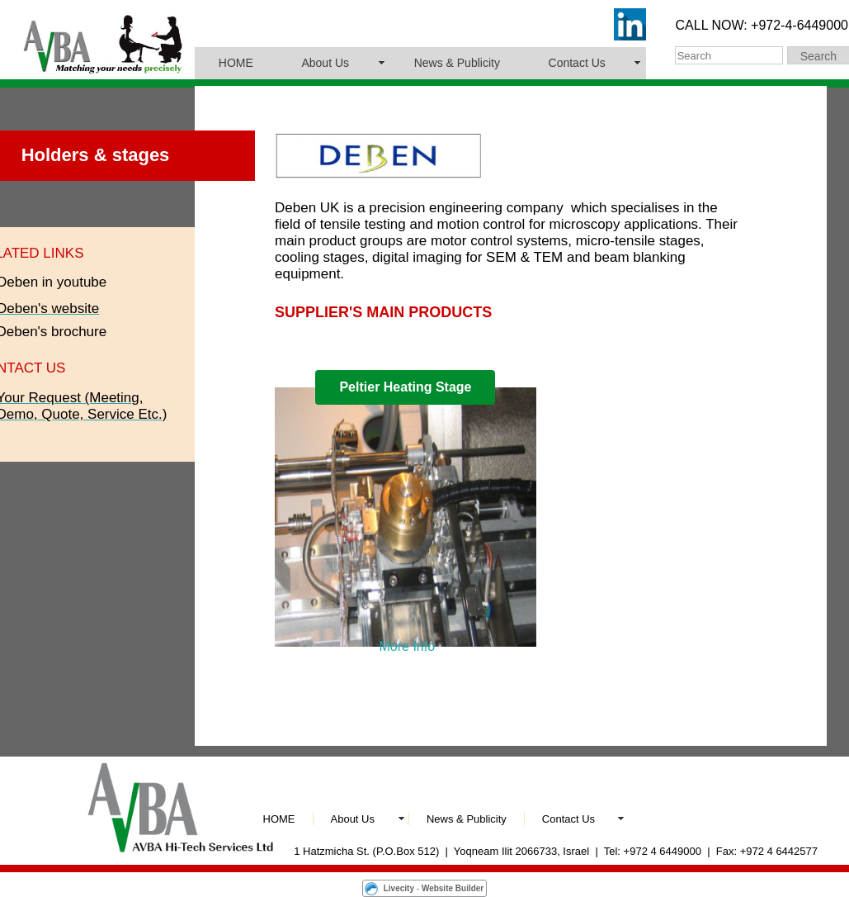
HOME (236, 62)
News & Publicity (457, 62)
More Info (408, 646)
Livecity (399, 888)
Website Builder (452, 888)
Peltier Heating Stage (405, 387)
